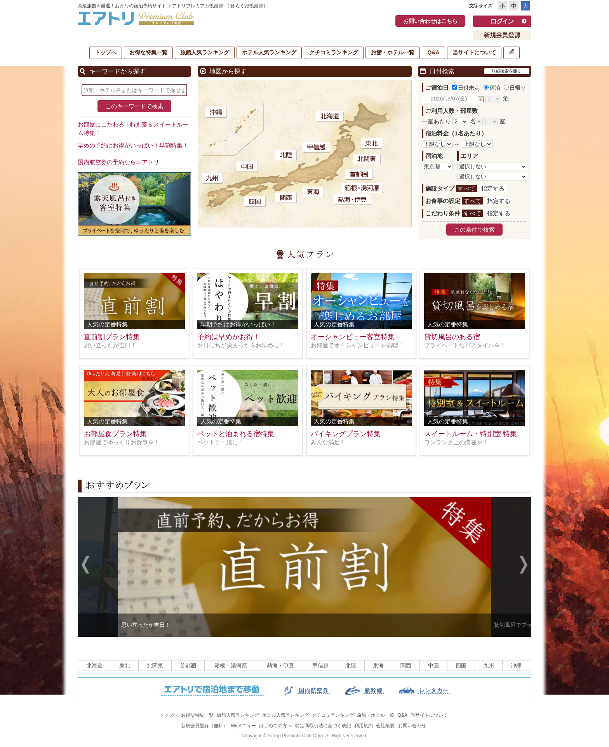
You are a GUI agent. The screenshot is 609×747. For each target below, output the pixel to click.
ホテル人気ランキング (269, 52)
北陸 (350, 665)
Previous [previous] (85, 565)
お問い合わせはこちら (430, 21)
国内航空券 (314, 690)
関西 (405, 665)
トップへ (106, 52)
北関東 (155, 665)
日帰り (515, 88)
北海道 (94, 665)
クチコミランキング (333, 52)
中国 (433, 665)
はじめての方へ (275, 725)
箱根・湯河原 (230, 665)
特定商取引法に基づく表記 (323, 725)
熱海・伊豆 (280, 665)
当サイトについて (474, 52)
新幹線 (374, 690)
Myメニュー (243, 725)
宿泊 (492, 88)
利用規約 (363, 725)
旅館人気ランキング (204, 52)
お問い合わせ (412, 725)
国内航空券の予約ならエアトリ (118, 162)
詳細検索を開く (507, 71)
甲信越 (320, 665)
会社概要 (385, 725)
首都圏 (188, 665)
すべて (466, 188)
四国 (461, 665)
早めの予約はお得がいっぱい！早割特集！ (133, 145)
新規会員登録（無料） (204, 725)
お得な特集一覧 (148, 52)
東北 (124, 665)
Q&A (433, 52)
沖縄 (516, 665)
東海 (378, 665)
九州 (488, 665)
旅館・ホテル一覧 (392, 52)
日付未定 (466, 88)
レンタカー (434, 690)
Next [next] (523, 565)
